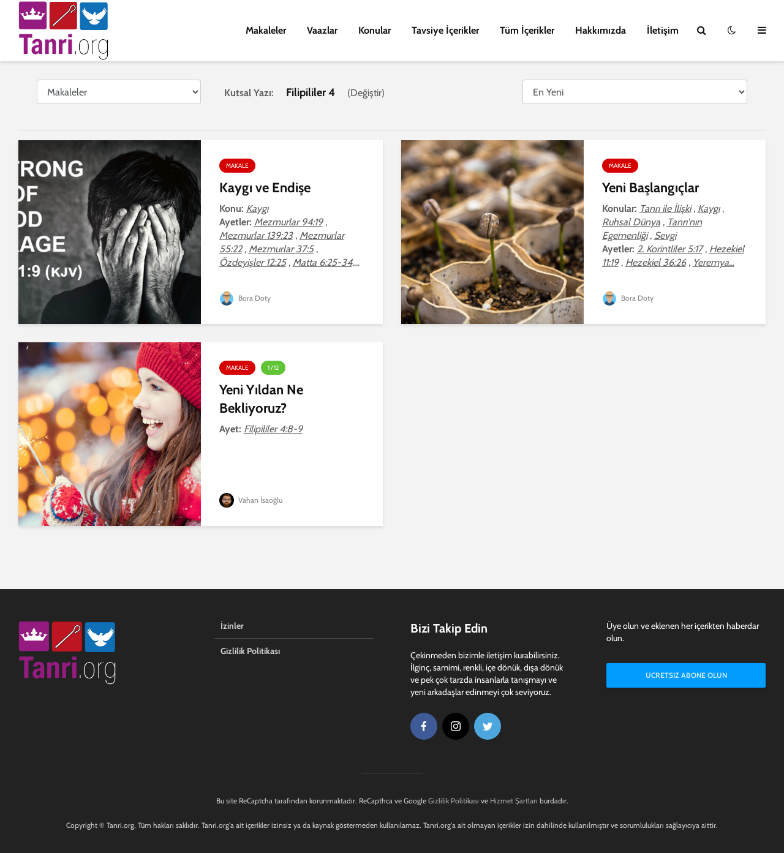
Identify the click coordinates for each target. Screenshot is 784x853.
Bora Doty (245, 297)
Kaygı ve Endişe (265, 187)
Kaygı (257, 208)
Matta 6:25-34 (322, 262)
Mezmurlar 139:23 (256, 235)
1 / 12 (273, 368)
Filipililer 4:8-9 (273, 429)
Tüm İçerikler (527, 30)
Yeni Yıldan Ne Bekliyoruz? (261, 398)
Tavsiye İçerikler (445, 30)
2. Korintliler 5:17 (670, 249)
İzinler (232, 625)
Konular (374, 30)
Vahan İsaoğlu (250, 500)
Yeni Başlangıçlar (650, 187)
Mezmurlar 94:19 (288, 222)
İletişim (663, 30)
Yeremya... (713, 262)
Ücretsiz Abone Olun (686, 675)
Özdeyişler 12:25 (252, 262)
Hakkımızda (600, 30)
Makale (237, 166)
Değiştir (366, 93)
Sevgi (665, 235)
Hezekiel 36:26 (655, 262)
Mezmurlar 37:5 (281, 249)
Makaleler (266, 30)
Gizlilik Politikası (250, 650)
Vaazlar (322, 30)
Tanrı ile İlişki (665, 208)
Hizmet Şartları (514, 800)
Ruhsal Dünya (631, 222)
